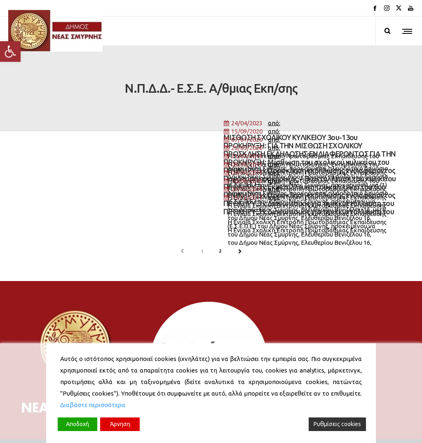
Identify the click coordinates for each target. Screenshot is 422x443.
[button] (10, 51)
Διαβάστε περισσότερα (92, 404)
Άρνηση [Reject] (120, 424)
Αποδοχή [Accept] (77, 424)
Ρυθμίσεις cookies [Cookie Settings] (337, 424)
